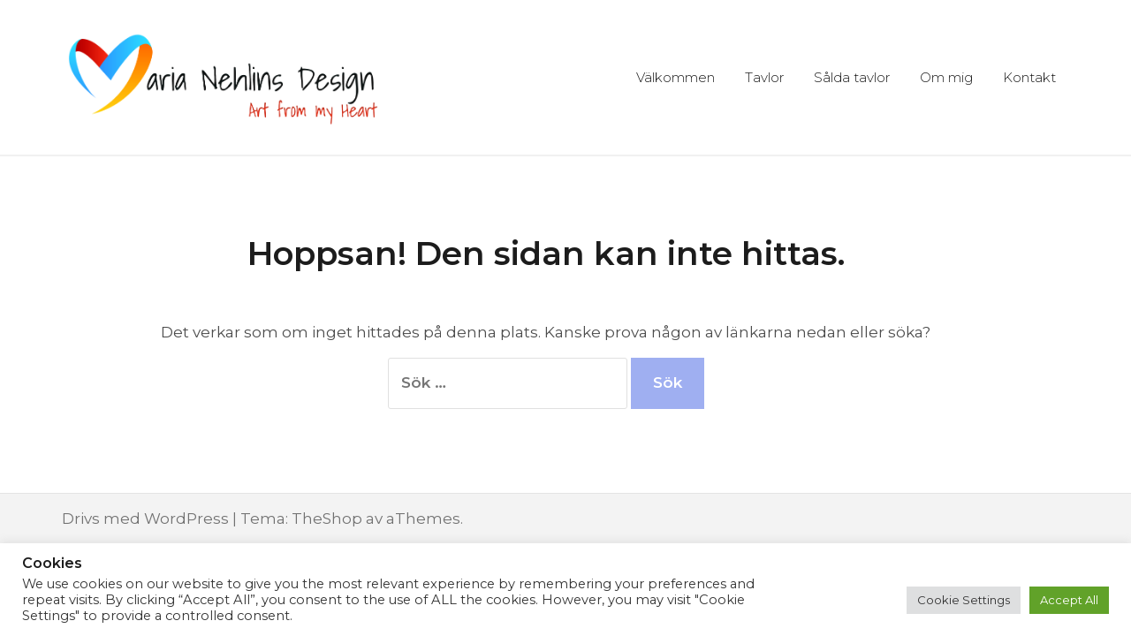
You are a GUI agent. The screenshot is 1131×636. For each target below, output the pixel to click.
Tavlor (764, 77)
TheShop (327, 518)
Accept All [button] (1069, 600)
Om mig (946, 77)
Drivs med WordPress (145, 518)
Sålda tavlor (852, 77)
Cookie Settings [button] (963, 600)
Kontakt (1029, 77)
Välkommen (675, 77)
